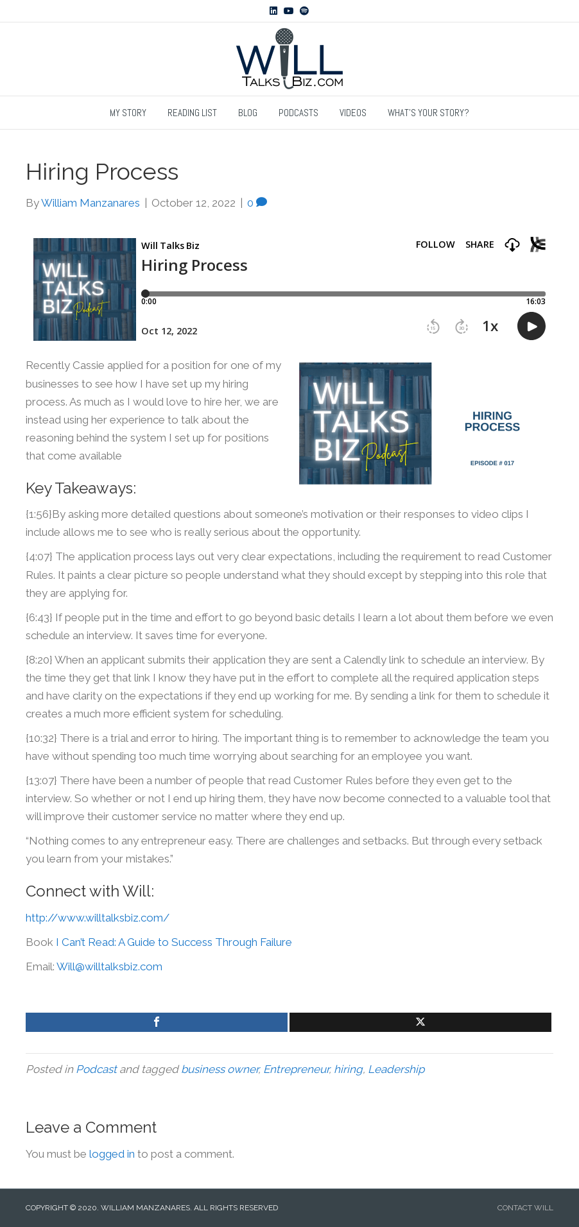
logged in (112, 1153)
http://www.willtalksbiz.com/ (97, 917)
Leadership (396, 1069)
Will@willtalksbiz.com (109, 966)
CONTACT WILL (525, 1207)
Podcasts (298, 113)
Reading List (192, 113)
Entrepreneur (296, 1069)
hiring (348, 1069)
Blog (247, 113)
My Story (128, 113)
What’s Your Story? (428, 113)
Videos (353, 113)
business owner (219, 1069)
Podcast (96, 1069)
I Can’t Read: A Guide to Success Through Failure (174, 942)
